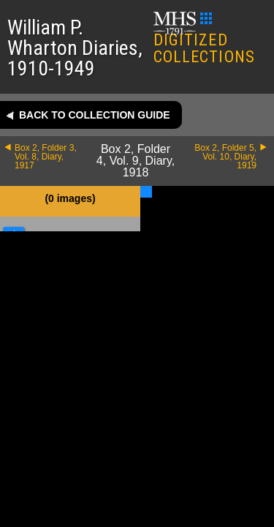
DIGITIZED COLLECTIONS (204, 39)
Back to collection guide (94, 115)
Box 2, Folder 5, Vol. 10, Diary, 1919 (225, 156)
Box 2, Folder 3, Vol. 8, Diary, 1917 (46, 156)
